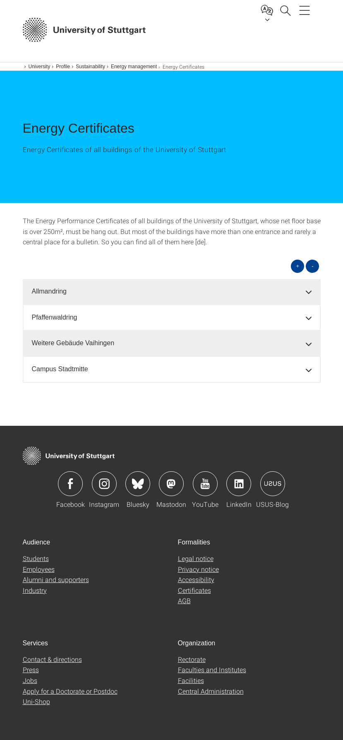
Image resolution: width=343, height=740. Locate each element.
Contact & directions (52, 659)
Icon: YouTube (205, 483)
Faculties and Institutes (212, 669)
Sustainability (90, 66)
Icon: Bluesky (137, 483)
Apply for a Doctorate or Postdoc (70, 691)
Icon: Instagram (104, 483)
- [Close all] (312, 266)
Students (36, 558)
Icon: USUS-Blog (272, 483)
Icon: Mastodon (171, 483)
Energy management (134, 66)
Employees (39, 569)
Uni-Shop (36, 701)
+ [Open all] (298, 266)
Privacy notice (198, 569)
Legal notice (195, 558)
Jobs (30, 680)
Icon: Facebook (70, 483)
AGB (184, 600)
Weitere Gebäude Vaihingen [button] (73, 342)
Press (31, 669)
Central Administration (211, 691)
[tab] (172, 291)
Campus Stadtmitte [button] (60, 368)
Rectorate (192, 659)
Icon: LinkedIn (238, 483)
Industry (35, 590)
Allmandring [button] (49, 291)
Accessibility (196, 579)
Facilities (191, 680)
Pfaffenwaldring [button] (54, 317)
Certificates (194, 590)
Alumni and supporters (56, 579)
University (39, 66)
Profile (63, 66)
